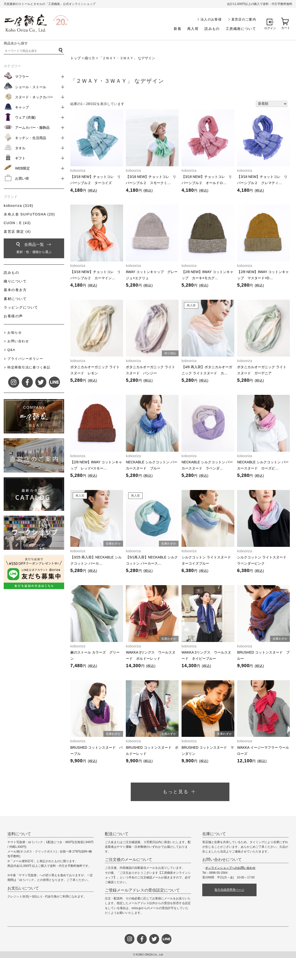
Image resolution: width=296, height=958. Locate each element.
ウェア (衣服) (25, 117)
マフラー (22, 77)
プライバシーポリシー (25, 359)
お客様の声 (13, 316)
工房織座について (241, 29)
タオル (20, 148)
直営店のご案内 (243, 19)
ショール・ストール (30, 87)
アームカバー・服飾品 (32, 127)
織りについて (15, 281)
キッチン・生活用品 (30, 138)
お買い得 (22, 178)
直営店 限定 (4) (17, 232)
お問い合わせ (18, 341)
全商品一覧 (33, 248)
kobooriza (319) (18, 206)
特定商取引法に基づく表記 (28, 367)
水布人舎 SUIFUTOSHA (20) (29, 214)
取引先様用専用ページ (229, 890)
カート (285, 28)
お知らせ (14, 332)
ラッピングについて (21, 307)
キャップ (22, 107)
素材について (15, 299)
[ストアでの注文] (271, 104)
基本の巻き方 (15, 290)
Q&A (11, 350)
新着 (177, 29)
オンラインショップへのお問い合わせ (230, 868)
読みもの (212, 29)
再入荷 (193, 29)
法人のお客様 (211, 19)
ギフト (20, 158)
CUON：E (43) (17, 223)
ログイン (270, 28)
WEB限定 (22, 168)
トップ (75, 58)
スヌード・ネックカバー (34, 97)
